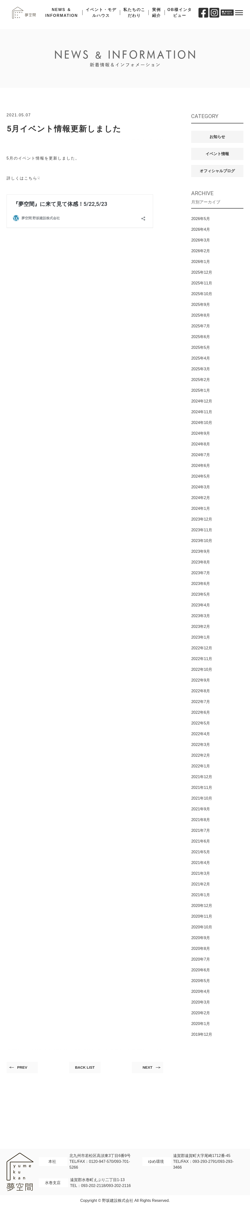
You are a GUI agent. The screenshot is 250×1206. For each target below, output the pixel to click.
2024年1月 (200, 508)
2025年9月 (200, 304)
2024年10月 (201, 423)
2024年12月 (201, 401)
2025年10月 (201, 294)
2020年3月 (200, 1002)
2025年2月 (200, 380)
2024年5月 (200, 476)
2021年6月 (200, 841)
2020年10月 (201, 927)
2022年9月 (200, 680)
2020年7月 (200, 959)
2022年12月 (201, 648)
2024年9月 (200, 433)
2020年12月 (201, 906)
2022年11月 (201, 659)
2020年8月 (200, 948)
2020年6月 (200, 970)
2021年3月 (200, 873)
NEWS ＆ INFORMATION (64, 15)
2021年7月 (200, 830)
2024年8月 (200, 444)
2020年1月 (200, 1024)
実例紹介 (157, 15)
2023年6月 (200, 584)
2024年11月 (201, 412)
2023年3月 (200, 616)
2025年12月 (201, 272)
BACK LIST (84, 1068)
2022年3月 (200, 745)
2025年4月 (200, 358)
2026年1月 (200, 262)
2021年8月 (200, 820)
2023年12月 (201, 519)
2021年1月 (200, 895)
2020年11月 (201, 916)
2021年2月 (200, 884)
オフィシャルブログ (217, 171)
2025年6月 (200, 337)
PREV (23, 1068)
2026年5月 (200, 219)
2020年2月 (200, 1013)
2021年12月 (201, 777)
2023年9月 (200, 551)
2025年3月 (200, 369)
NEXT (146, 1068)
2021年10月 (201, 798)
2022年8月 (200, 691)
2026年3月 (200, 240)
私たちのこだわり (135, 15)
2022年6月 (200, 712)
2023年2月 (200, 626)
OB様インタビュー (179, 15)
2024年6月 (200, 465)
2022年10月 (201, 669)
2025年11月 (201, 283)
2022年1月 (200, 766)
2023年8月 (200, 562)
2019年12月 (201, 1034)
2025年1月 (200, 390)
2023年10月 (201, 541)
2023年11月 (201, 530)
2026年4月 (200, 229)
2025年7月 (200, 326)
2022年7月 (200, 702)
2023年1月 (200, 637)
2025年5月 (200, 347)
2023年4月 (200, 605)
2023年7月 (200, 573)
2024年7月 (200, 455)
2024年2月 (200, 498)
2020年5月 (200, 981)
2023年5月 (200, 594)
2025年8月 (200, 315)
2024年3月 (200, 487)
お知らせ (217, 137)
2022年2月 (200, 755)
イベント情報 (217, 154)
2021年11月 (201, 787)
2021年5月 (200, 852)
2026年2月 (200, 251)
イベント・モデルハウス (102, 15)
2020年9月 (200, 938)
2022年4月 (200, 734)
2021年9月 (200, 809)
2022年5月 (200, 723)
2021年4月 (200, 863)
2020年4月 (200, 991)
